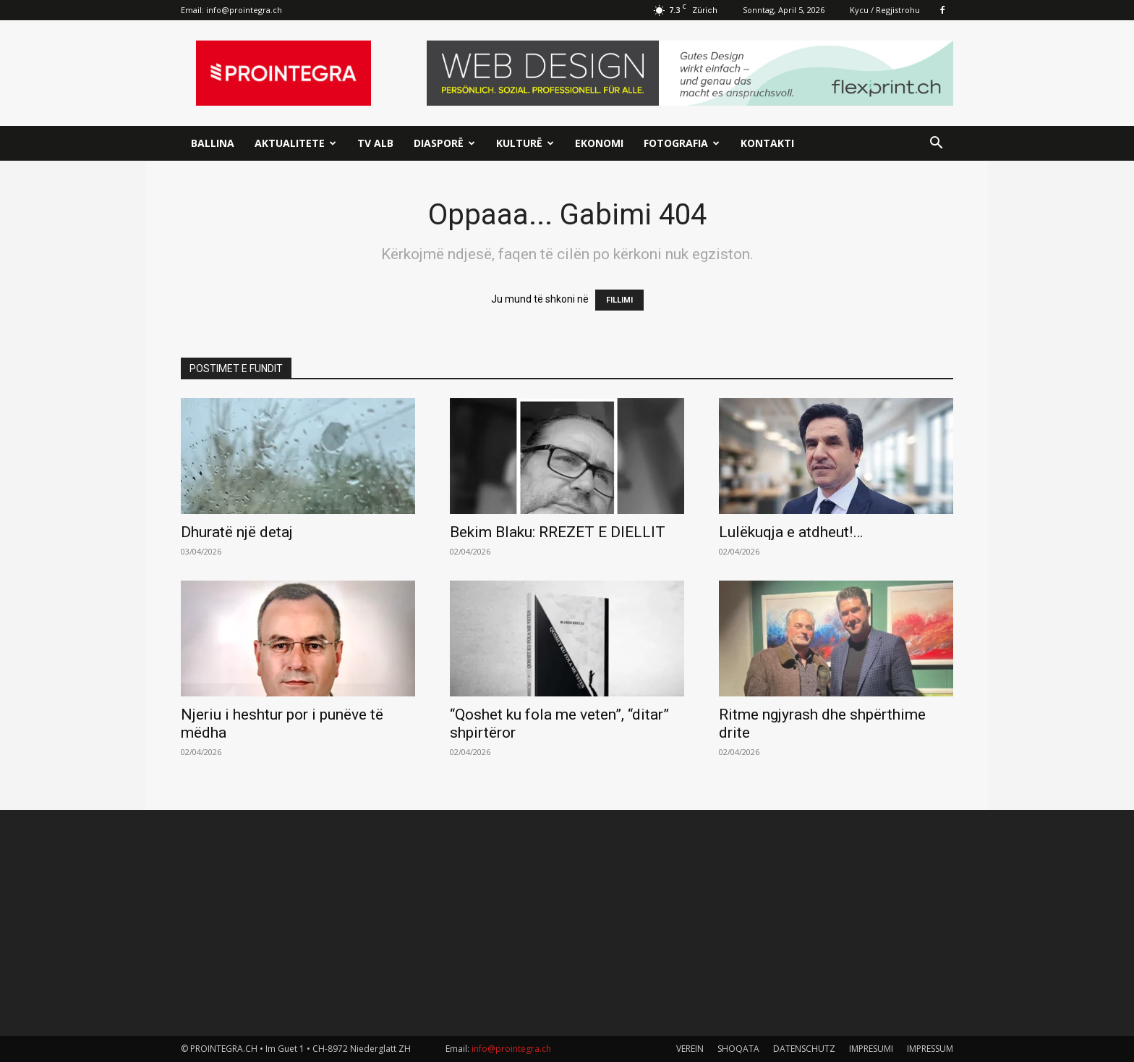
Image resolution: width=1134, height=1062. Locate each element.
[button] (935, 144)
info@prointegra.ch (244, 9)
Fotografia (682, 143)
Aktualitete (295, 143)
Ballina (212, 143)
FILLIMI (619, 300)
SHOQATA (738, 1048)
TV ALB (375, 143)
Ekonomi (599, 143)
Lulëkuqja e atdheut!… (791, 532)
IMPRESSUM (930, 1048)
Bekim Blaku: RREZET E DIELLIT (557, 532)
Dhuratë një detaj (237, 532)
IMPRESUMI (871, 1048)
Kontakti (767, 143)
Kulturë (525, 143)
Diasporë (444, 143)
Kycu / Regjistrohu (885, 9)
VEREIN (690, 1048)
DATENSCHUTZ (804, 1048)
